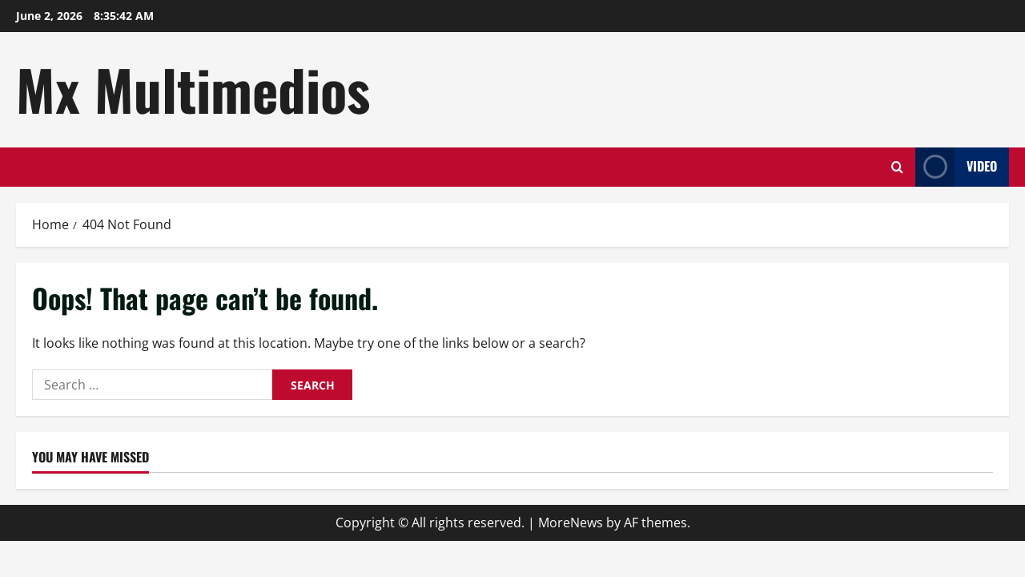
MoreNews (570, 522)
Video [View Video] (956, 167)
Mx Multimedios (193, 89)
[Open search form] (897, 167)
